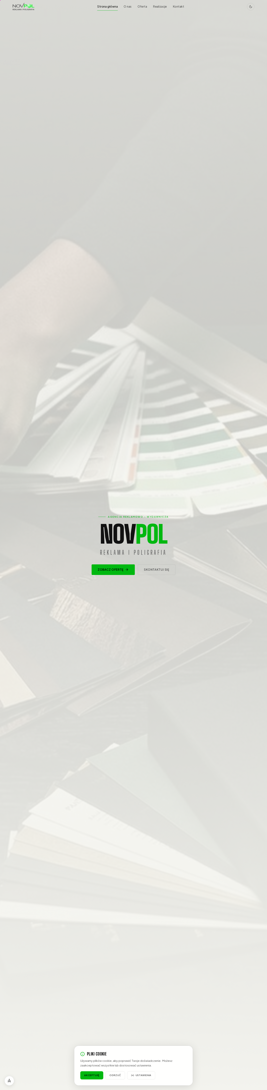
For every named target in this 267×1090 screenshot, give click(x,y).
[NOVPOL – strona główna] (23, 6)
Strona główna (107, 6)
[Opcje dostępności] (9, 1081)
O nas (127, 6)
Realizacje (160, 6)
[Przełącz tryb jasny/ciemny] (250, 6)
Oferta (142, 6)
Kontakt (178, 6)
